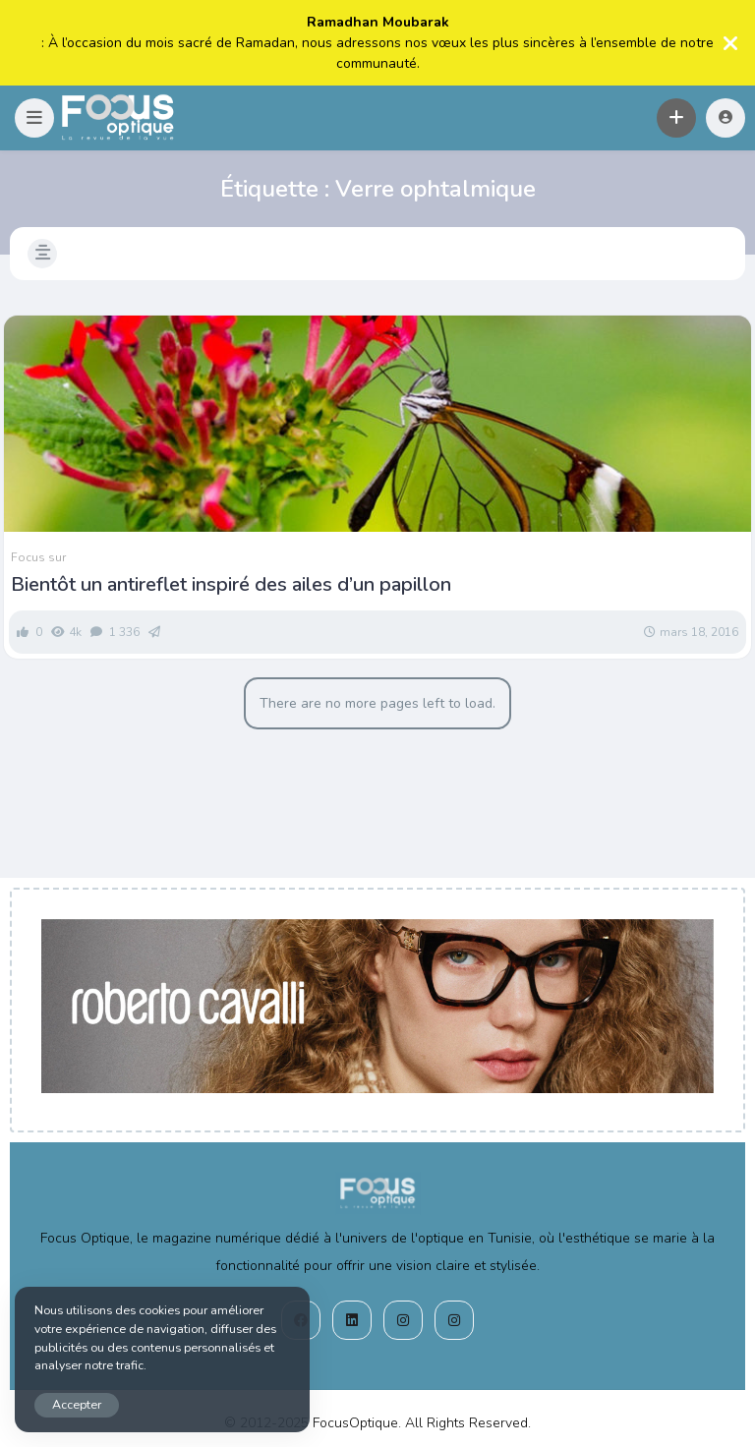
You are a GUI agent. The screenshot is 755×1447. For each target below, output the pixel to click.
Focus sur (38, 557)
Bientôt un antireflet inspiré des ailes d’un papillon (231, 585)
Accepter (76, 1404)
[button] (34, 118)
